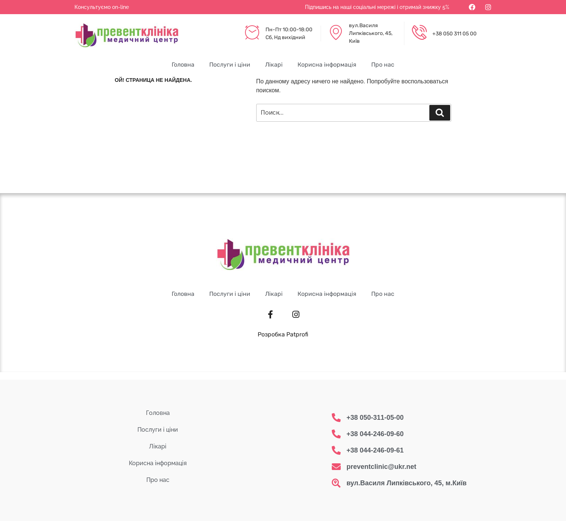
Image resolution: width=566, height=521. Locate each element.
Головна (183, 64)
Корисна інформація (327, 64)
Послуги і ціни (229, 64)
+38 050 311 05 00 (454, 34)
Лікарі (274, 64)
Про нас (382, 64)
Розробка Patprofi (283, 334)
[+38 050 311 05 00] (419, 33)
